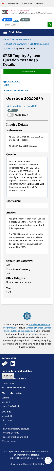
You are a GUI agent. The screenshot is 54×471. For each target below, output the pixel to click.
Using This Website (11, 405)
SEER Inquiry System (40, 43)
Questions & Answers (16, 43)
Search (9, 48)
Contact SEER (8, 383)
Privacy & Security (10, 432)
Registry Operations (21, 39)
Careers (5, 397)
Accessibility (8, 416)
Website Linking (9, 441)
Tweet (16, 20)
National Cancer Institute (21, 457)
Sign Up (8, 375)
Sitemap (6, 401)
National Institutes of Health (26, 454)
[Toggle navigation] (13, 32)
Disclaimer (7, 420)
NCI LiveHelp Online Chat (14, 387)
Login (6, 84)
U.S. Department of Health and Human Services (26, 451)
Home (6, 39)
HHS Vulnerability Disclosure (15, 428)
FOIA (4, 424)
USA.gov (40, 457)
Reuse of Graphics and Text (15, 436)
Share (8, 19)
